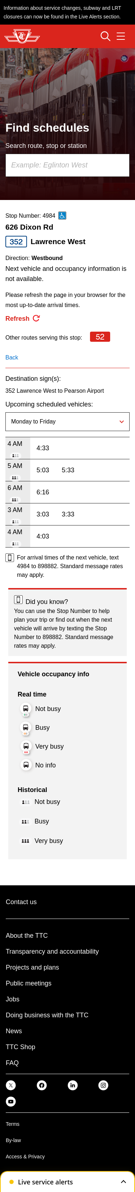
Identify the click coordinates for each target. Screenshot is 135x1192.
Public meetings (28, 983)
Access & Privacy (25, 1156)
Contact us (21, 902)
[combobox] (67, 165)
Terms (12, 1124)
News (14, 1031)
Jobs (12, 999)
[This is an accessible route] (62, 216)
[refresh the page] (23, 319)
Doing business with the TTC (47, 1015)
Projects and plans (32, 967)
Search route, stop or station (46, 145)
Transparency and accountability (52, 951)
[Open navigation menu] (121, 36)
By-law (13, 1140)
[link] (11, 1085)
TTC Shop (20, 1047)
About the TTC (27, 935)
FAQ (12, 1063)
